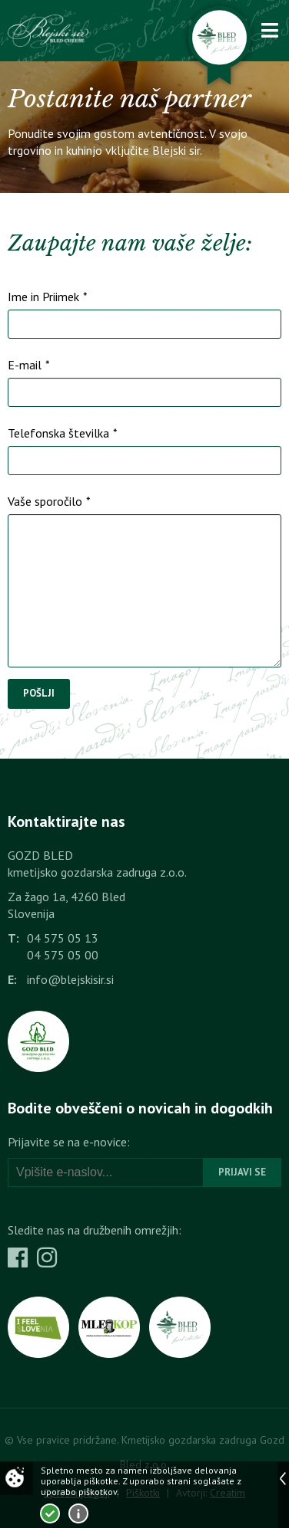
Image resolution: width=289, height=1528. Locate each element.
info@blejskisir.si (70, 979)
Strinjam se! (50, 1513)
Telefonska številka (63, 433)
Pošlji (39, 693)
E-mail (29, 364)
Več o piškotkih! (78, 1513)
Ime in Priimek (48, 296)
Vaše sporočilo (49, 501)
